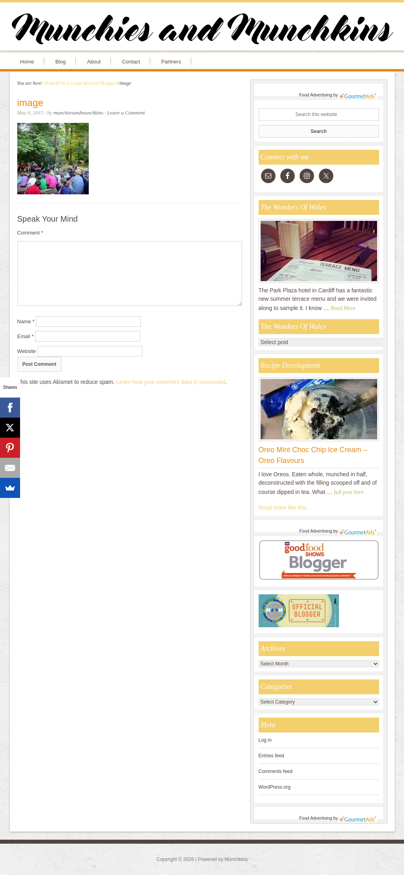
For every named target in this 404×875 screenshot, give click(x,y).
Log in (265, 740)
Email (25, 336)
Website (26, 351)
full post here (348, 492)
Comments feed (276, 771)
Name (26, 321)
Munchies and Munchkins (202, 30)
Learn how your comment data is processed (170, 382)
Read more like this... (285, 507)
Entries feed (271, 756)
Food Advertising (315, 94)
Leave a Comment (126, 113)
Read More (343, 308)
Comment (30, 233)
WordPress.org (275, 787)
